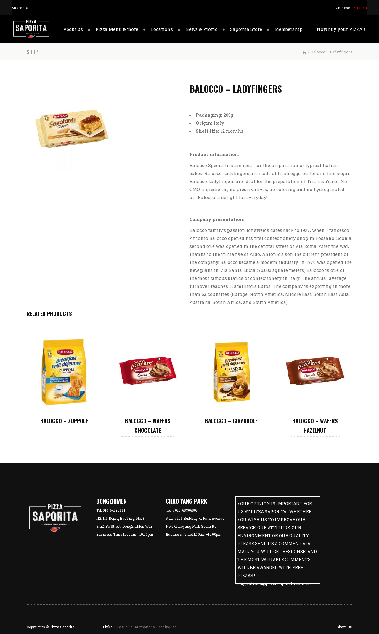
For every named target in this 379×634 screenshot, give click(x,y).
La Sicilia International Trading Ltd (146, 627)
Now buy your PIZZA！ (340, 29)
